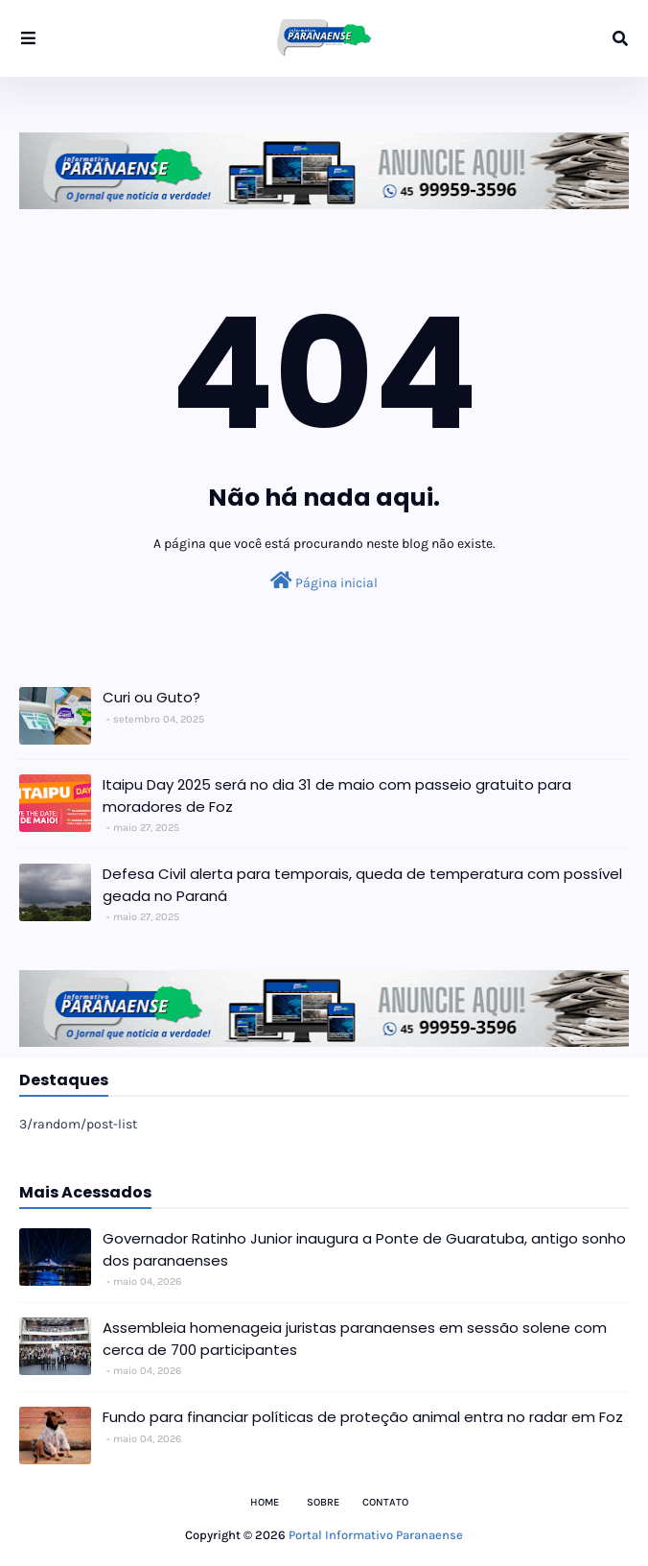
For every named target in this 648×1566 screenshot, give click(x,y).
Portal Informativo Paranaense (376, 1535)
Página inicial (324, 581)
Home (264, 1502)
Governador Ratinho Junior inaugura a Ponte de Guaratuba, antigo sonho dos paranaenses (364, 1249)
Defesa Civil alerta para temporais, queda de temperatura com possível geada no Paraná (362, 885)
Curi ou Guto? (151, 697)
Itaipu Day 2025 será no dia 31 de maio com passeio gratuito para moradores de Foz (337, 795)
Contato (385, 1502)
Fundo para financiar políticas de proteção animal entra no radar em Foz (363, 1417)
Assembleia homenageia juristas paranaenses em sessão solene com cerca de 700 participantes (355, 1338)
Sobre (323, 1502)
